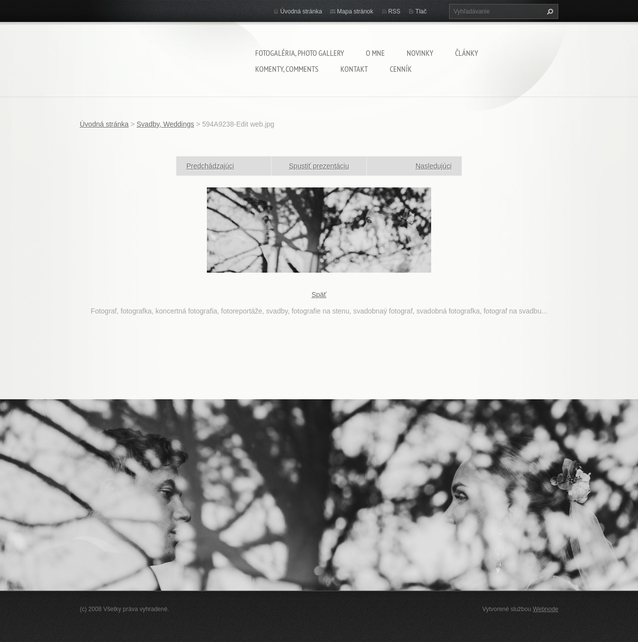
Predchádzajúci (210, 166)
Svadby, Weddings (165, 124)
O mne (375, 53)
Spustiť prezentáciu (319, 166)
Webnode (545, 609)
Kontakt (354, 69)
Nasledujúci (434, 166)
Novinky (420, 53)
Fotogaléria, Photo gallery (299, 53)
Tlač (421, 11)
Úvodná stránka (301, 11)
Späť (319, 295)
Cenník (401, 69)
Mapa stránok (355, 11)
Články (466, 53)
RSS (394, 11)
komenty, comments (287, 69)
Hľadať (548, 11)
